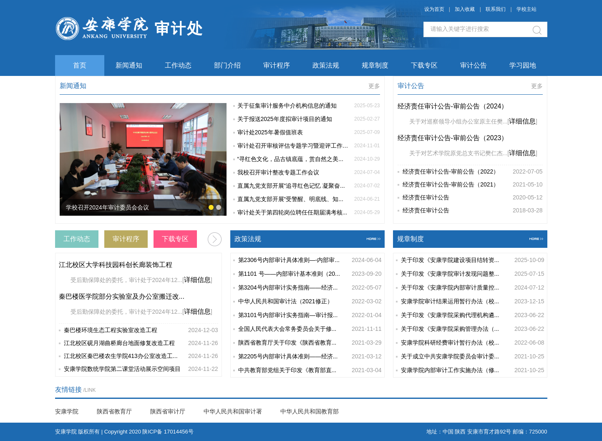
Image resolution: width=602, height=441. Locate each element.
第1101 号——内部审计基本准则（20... (310, 274)
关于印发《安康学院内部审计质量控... (472, 288)
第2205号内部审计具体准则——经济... (310, 356)
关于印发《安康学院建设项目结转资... (472, 260)
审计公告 (473, 65)
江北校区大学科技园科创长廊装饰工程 (115, 264)
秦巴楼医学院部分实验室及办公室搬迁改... (121, 296)
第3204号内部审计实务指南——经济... (310, 288)
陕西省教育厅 (114, 411)
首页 (79, 65)
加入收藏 (465, 9)
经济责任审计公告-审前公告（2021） (473, 184)
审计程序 (276, 65)
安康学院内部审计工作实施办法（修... (472, 370)
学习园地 (522, 65)
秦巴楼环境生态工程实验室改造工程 (141, 330)
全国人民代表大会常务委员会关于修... (310, 329)
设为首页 (434, 9)
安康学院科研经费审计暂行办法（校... (472, 343)
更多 (374, 86)
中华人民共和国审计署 (233, 411)
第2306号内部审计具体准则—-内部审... (310, 260)
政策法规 (325, 65)
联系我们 (496, 9)
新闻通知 (129, 65)
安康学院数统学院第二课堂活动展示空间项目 (141, 369)
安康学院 (66, 411)
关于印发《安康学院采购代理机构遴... (472, 315)
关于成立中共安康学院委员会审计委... (472, 356)
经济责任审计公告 (473, 197)
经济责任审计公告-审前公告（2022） (473, 171)
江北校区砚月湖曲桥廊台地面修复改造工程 (141, 343)
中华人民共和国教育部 (309, 411)
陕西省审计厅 (167, 411)
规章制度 (375, 65)
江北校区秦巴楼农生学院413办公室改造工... (141, 356)
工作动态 (178, 65)
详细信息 (522, 121)
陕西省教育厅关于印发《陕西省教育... (310, 343)
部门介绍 (227, 65)
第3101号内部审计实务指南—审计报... (310, 315)
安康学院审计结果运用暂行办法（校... (472, 301)
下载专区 (424, 65)
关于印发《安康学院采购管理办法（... (472, 329)
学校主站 (526, 9)
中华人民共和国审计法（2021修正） (310, 301)
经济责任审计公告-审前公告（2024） (453, 106)
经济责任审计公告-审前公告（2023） (453, 137)
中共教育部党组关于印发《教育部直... (310, 370)
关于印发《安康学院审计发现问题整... (472, 274)
